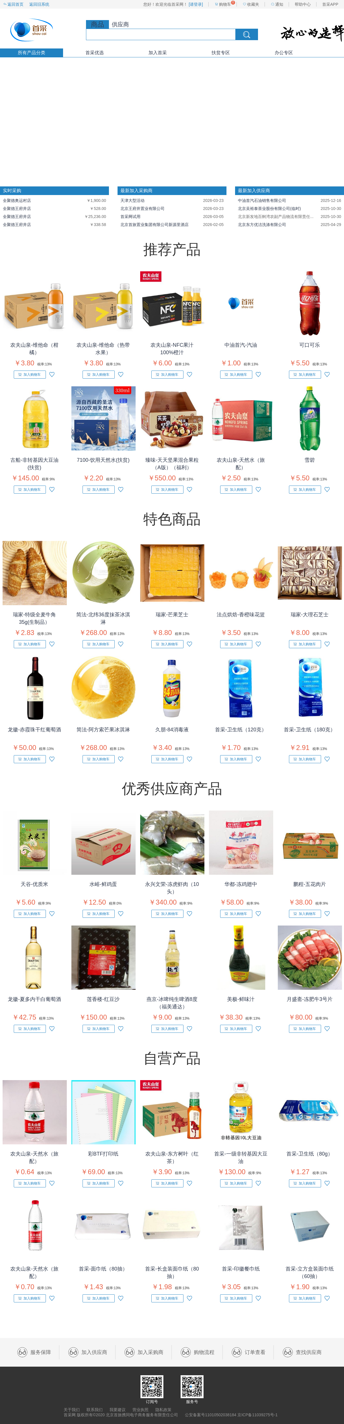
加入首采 (157, 52)
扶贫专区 (221, 52)
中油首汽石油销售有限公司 (262, 200)
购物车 (225, 4)
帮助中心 (303, 4)
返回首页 (15, 4)
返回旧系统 (39, 4)
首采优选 (94, 52)
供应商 (120, 24)
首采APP (330, 4)
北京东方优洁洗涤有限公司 (262, 224)
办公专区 (284, 52)
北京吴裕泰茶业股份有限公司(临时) (269, 208)
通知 (279, 4)
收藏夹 (253, 4)
